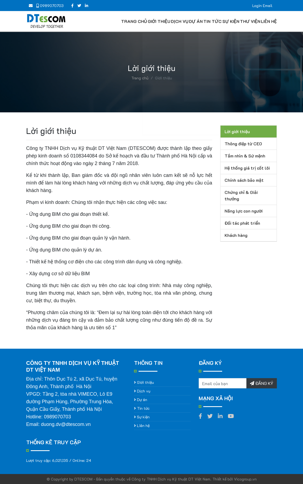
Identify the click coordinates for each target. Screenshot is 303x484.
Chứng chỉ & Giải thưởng (241, 195)
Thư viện (250, 21)
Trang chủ (134, 21)
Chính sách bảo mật (244, 180)
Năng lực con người (244, 211)
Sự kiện (230, 21)
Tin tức (212, 21)
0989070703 (50, 5)
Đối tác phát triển (242, 223)
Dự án (195, 21)
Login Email (262, 5)
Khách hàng (236, 235)
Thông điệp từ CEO (243, 143)
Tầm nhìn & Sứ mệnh (245, 156)
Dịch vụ (179, 21)
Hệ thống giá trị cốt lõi (247, 168)
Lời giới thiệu (237, 131)
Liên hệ (269, 21)
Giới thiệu (158, 21)
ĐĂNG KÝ (261, 383)
